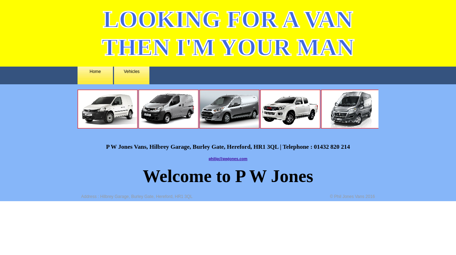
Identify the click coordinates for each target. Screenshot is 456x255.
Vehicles (132, 71)
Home (95, 71)
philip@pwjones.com (228, 159)
